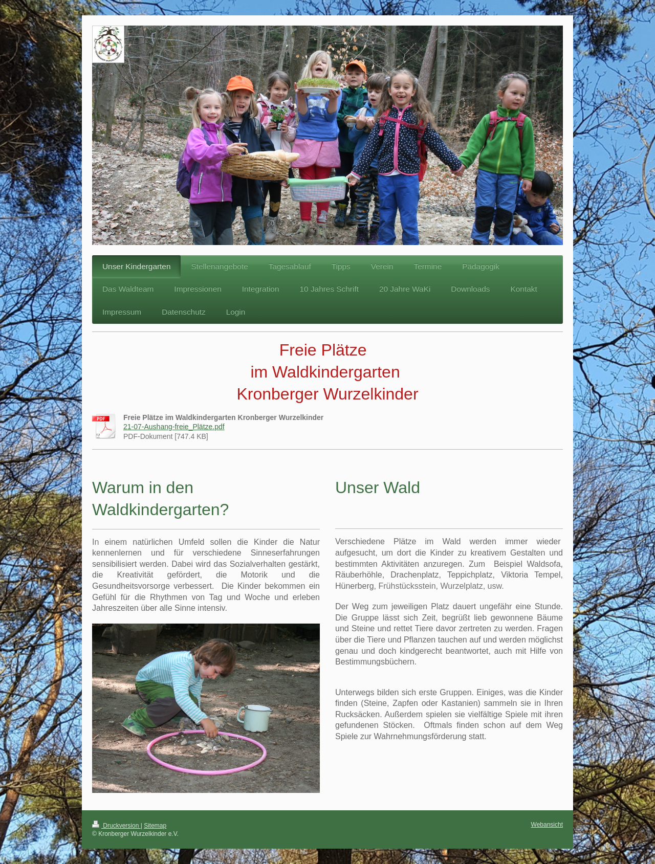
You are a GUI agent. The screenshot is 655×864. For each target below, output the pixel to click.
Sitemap (155, 825)
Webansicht (547, 824)
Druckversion (116, 825)
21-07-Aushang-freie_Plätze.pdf (174, 427)
